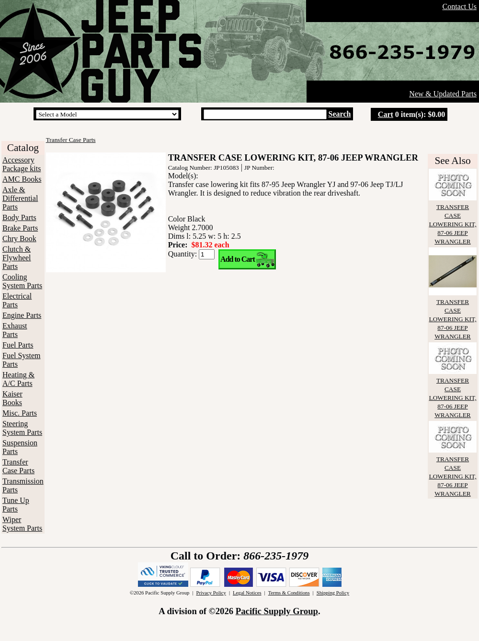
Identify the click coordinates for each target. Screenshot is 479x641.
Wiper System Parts (22, 523)
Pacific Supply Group (277, 611)
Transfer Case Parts (18, 466)
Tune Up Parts (15, 504)
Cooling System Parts (22, 281)
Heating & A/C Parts (18, 379)
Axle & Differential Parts (20, 198)
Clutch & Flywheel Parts (16, 257)
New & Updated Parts (443, 94)
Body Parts (19, 217)
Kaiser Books (12, 398)
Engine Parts (21, 315)
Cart (385, 114)
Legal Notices (247, 592)
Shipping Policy (333, 592)
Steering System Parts (22, 428)
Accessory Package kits (21, 164)
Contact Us (459, 6)
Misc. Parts (19, 413)
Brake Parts (20, 228)
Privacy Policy (211, 592)
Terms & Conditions (289, 592)
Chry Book (19, 238)
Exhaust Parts (14, 330)
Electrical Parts (17, 300)
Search (340, 114)
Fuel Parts (17, 345)
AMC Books (21, 179)
